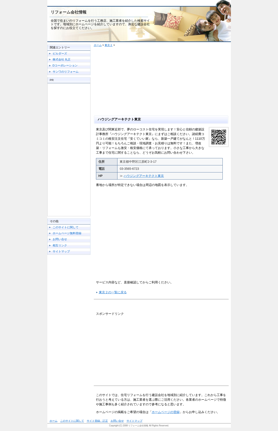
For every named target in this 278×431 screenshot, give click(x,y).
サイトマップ (61, 251)
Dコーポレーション (65, 65)
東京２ (109, 45)
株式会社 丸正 (62, 59)
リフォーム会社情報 (68, 12)
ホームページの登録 (166, 412)
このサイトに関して (66, 227)
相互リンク (60, 245)
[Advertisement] (163, 82)
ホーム (98, 45)
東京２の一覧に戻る (113, 292)
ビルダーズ (60, 53)
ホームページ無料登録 (67, 233)
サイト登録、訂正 (97, 420)
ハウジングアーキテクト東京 (144, 176)
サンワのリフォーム (66, 71)
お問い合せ (60, 239)
